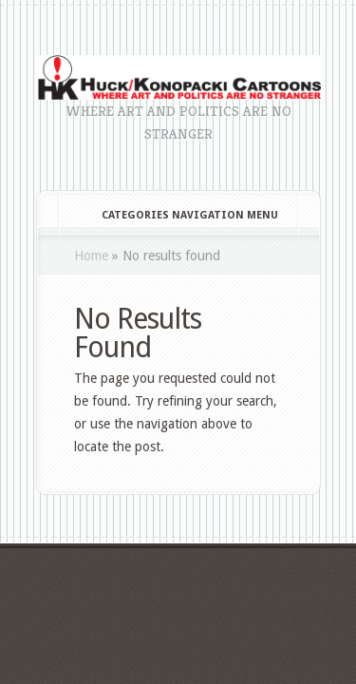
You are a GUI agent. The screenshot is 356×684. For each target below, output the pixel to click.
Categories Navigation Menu (177, 215)
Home (91, 255)
